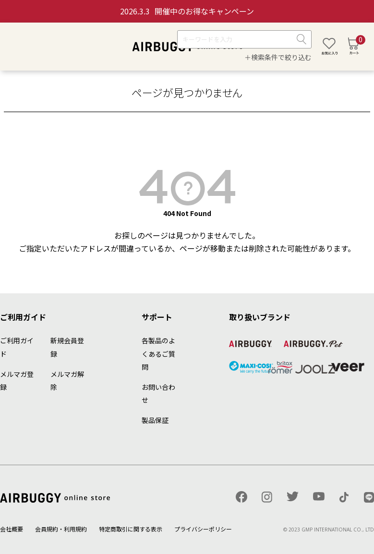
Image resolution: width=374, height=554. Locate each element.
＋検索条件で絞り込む (278, 57)
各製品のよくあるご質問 (158, 353)
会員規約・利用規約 (61, 529)
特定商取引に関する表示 (130, 529)
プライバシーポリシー (203, 529)
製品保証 (155, 420)
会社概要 (11, 529)
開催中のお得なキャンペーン (187, 11)
